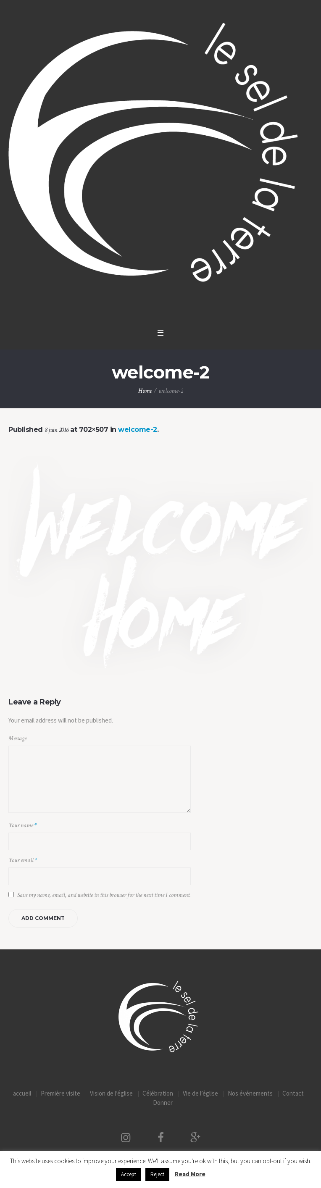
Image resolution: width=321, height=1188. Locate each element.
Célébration (157, 1093)
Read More (190, 1174)
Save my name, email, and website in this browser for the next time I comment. (104, 895)
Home (145, 390)
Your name (22, 825)
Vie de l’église (200, 1093)
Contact (293, 1093)
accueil (22, 1093)
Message (17, 738)
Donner (163, 1103)
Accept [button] (128, 1174)
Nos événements (250, 1093)
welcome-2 (137, 430)
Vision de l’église (111, 1093)
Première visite (60, 1093)
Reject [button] (157, 1174)
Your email (22, 860)
